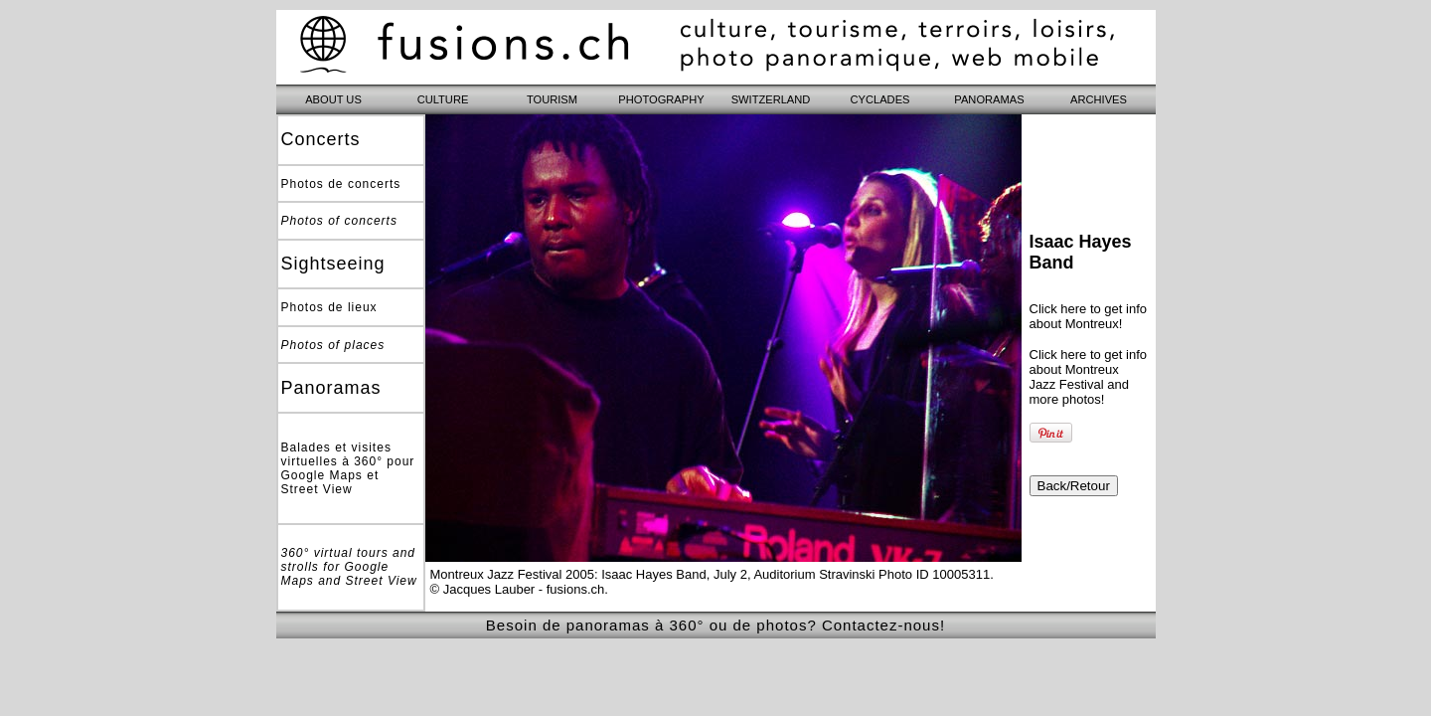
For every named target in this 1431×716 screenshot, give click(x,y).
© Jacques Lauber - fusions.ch (517, 589)
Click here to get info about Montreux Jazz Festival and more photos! (1089, 377)
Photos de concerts (341, 184)
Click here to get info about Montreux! (1089, 316)
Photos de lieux (329, 307)
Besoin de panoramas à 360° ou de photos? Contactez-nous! (715, 625)
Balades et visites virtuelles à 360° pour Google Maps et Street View (348, 468)
